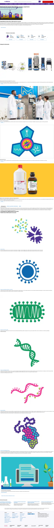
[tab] (3, 206)
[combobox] (27, 1)
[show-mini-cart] (47, 3)
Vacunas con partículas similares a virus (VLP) (6, 289)
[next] (47, 37)
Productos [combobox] (15, 1)
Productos (2, 83)
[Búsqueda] (40, 1)
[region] (27, 37)
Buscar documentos (4, 492)
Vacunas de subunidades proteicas (5, 450)
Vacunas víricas (2, 249)
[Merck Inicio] (7, 1)
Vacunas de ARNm (2, 410)
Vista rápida (10, 39)
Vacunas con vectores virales (4, 329)
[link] (8, 517)
